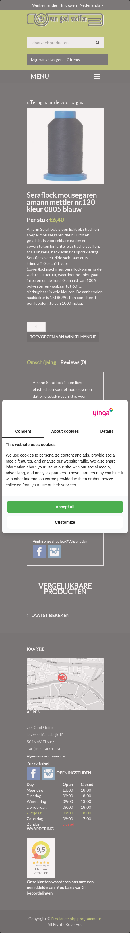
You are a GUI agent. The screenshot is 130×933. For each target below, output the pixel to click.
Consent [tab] (23, 431)
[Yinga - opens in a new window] (103, 412)
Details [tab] (107, 431)
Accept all (64, 507)
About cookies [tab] (65, 431)
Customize (65, 522)
